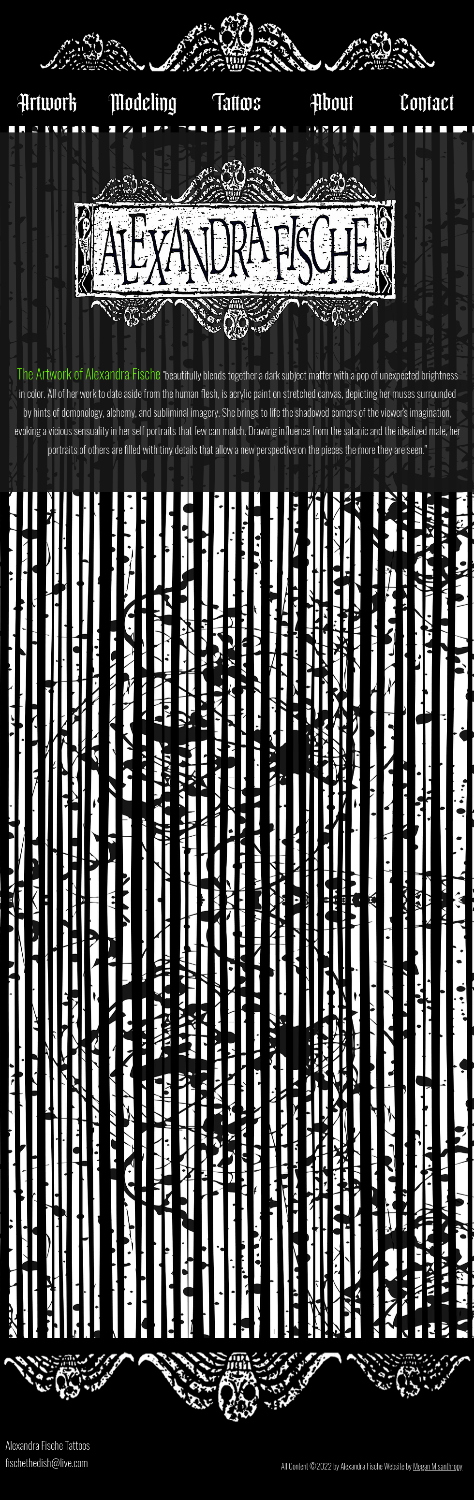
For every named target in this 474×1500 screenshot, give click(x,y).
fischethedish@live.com (46, 1462)
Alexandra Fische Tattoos (47, 1445)
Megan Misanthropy (437, 1466)
